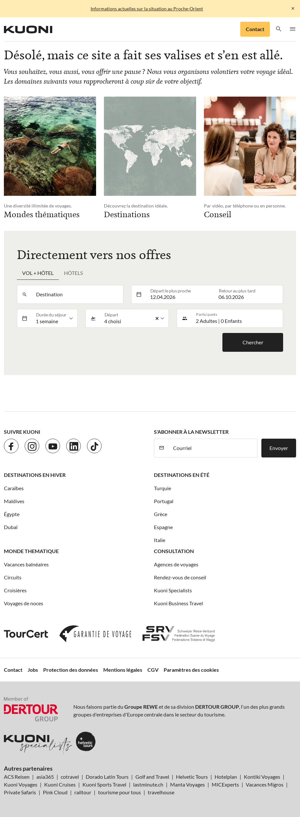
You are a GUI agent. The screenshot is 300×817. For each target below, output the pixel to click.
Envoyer (278, 448)
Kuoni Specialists (173, 590)
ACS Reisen (17, 777)
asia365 (45, 777)
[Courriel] (213, 448)
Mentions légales (122, 670)
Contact (255, 29)
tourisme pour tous (119, 792)
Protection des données (70, 670)
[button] (278, 29)
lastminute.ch (148, 784)
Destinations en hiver (35, 475)
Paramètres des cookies (191, 670)
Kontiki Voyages (262, 777)
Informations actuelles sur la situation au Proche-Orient (147, 8)
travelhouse (161, 792)
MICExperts (225, 784)
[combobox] (77, 294)
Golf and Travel (152, 777)
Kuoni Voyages (20, 784)
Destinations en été (181, 475)
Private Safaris (20, 792)
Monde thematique (31, 551)
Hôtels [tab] (73, 273)
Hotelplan (226, 777)
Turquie (162, 488)
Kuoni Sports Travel (104, 784)
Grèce (160, 514)
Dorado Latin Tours (107, 777)
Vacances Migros (264, 784)
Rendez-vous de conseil (180, 577)
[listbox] (55, 318)
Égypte (11, 514)
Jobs (33, 670)
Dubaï (11, 527)
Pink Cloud (55, 792)
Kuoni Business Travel (178, 603)
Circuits (12, 577)
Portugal (163, 501)
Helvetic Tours (192, 777)
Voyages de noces (23, 603)
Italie (159, 540)
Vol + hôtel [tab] (38, 273)
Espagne (163, 527)
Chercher (253, 342)
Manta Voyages (187, 784)
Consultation (174, 551)
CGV (152, 670)
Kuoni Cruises (60, 784)
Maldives (14, 501)
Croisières (15, 590)
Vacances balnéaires (26, 564)
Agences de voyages (176, 564)
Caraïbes (14, 488)
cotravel (70, 777)
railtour (82, 792)
